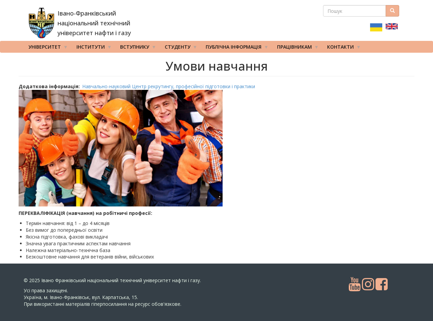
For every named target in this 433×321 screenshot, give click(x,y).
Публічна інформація (235, 48)
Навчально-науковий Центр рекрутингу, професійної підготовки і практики (168, 86)
